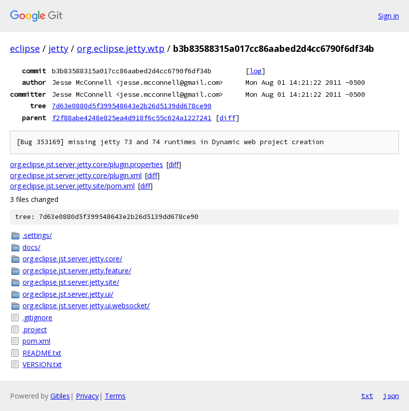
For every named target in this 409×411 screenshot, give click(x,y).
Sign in (388, 15)
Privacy (87, 396)
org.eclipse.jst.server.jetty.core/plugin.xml (76, 175)
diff (227, 117)
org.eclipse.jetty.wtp (121, 48)
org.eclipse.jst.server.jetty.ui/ (67, 294)
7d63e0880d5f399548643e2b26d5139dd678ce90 (131, 105)
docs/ (31, 247)
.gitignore (37, 317)
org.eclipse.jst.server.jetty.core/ (72, 258)
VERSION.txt (42, 364)
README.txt (41, 353)
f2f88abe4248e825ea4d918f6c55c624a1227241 (131, 117)
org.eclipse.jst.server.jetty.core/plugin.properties (86, 164)
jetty (58, 48)
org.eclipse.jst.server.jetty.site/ (70, 282)
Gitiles (60, 396)
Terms (115, 396)
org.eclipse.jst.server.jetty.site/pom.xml (72, 186)
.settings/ (37, 235)
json (391, 395)
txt (367, 395)
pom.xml (36, 341)
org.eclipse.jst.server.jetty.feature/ (76, 270)
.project (34, 329)
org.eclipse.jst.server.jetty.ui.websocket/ (86, 305)
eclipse (25, 48)
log (255, 70)
